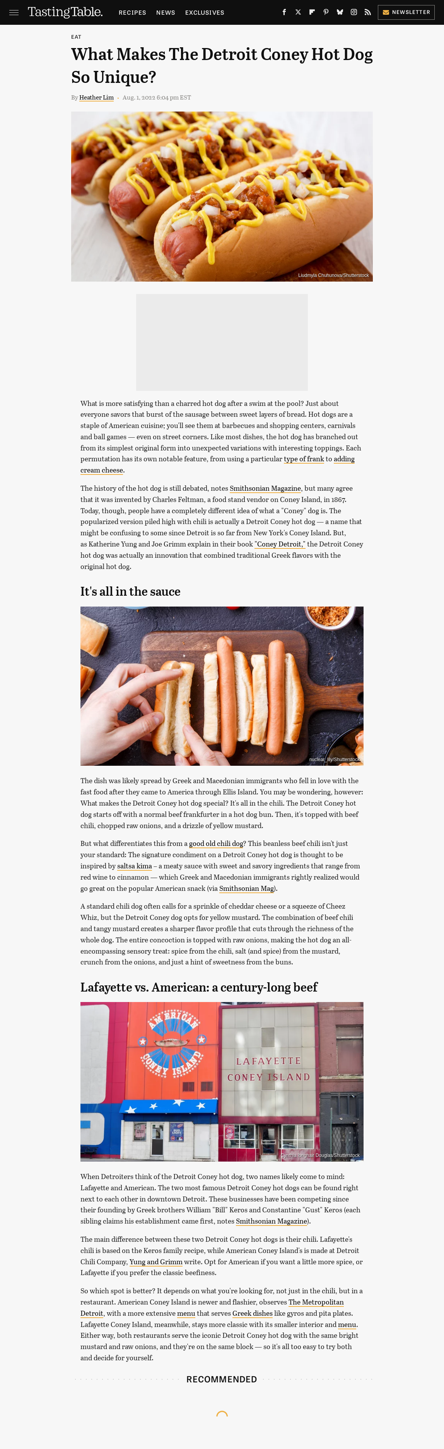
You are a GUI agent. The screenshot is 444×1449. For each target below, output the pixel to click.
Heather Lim (96, 97)
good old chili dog (216, 843)
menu (186, 1313)
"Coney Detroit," (280, 544)
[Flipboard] (312, 14)
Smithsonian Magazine (265, 488)
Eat (76, 36)
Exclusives (204, 12)
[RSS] (368, 14)
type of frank (304, 459)
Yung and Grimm (156, 1261)
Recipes (132, 12)
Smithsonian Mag (246, 888)
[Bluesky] (340, 14)
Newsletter (406, 11)
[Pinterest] (326, 14)
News (165, 12)
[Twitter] (298, 14)
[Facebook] (284, 14)
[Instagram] (354, 14)
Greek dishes (252, 1313)
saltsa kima (134, 866)
